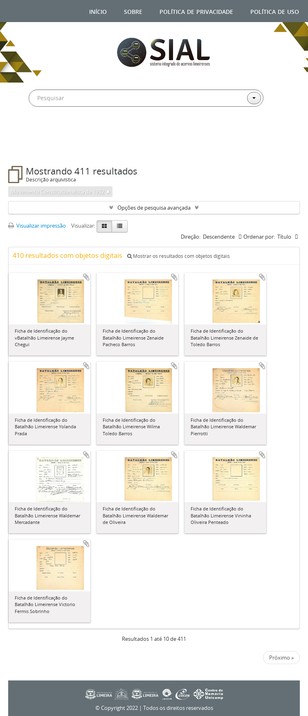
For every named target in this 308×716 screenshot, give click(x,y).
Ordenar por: (259, 236)
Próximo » (281, 657)
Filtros (29, 149)
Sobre (133, 10)
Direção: (190, 236)
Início (98, 10)
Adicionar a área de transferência (86, 277)
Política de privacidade (196, 10)
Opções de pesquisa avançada (154, 207)
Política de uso (274, 10)
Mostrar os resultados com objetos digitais (178, 256)
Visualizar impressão (37, 225)
